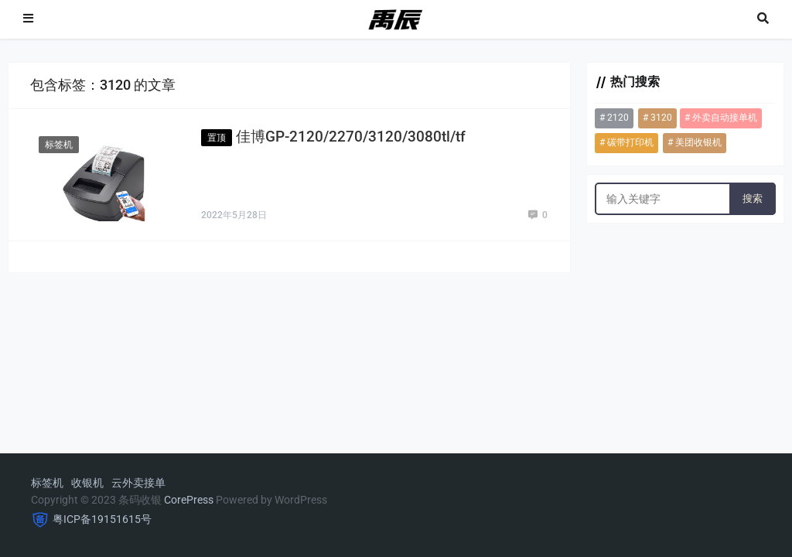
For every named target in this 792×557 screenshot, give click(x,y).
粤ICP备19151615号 (102, 519)
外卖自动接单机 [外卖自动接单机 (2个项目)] (724, 117)
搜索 (752, 198)
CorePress (188, 500)
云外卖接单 (138, 483)
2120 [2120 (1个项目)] (618, 117)
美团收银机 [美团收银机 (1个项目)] (698, 142)
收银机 (87, 483)
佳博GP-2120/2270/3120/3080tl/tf (351, 136)
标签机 (59, 144)
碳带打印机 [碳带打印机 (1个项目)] (630, 142)
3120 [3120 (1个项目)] (661, 117)
